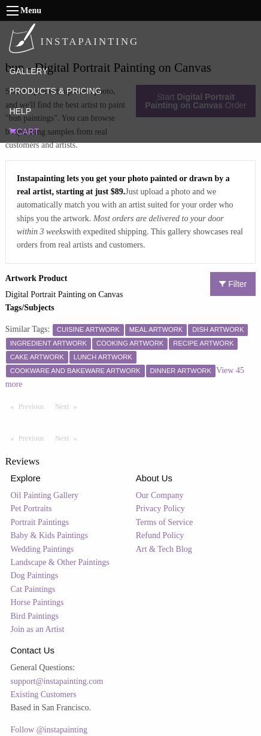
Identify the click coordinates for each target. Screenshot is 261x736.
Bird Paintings (35, 616)
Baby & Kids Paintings (50, 535)
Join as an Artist (38, 629)
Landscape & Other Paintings (60, 562)
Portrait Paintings (40, 522)
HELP (20, 111)
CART (24, 131)
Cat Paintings (33, 589)
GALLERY (28, 71)
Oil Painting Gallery (45, 495)
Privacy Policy (160, 508)
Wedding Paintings (42, 549)
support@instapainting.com (57, 681)
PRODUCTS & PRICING (55, 91)
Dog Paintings (35, 575)
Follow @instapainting (49, 729)
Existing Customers (44, 694)
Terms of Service (164, 522)
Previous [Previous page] (34, 406)
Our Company (160, 495)
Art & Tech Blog (164, 549)
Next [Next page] (69, 406)
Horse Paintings (37, 602)
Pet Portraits (31, 508)
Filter (233, 284)
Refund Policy (160, 535)
